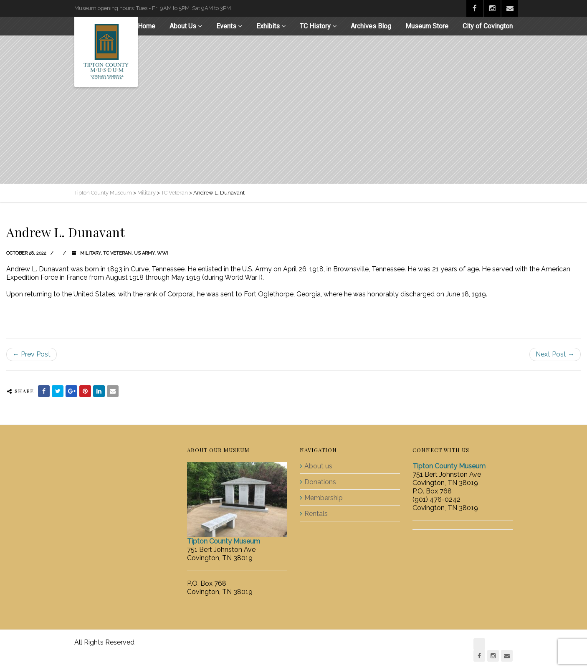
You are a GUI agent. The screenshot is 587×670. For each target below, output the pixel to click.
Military (90, 253)
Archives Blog (371, 26)
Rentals (316, 514)
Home (146, 26)
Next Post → (555, 354)
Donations (320, 482)
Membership (323, 498)
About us (318, 466)
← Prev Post (32, 354)
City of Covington (488, 26)
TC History (315, 26)
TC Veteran (117, 253)
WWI (162, 253)
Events (226, 26)
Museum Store (426, 26)
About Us (183, 26)
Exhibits (268, 26)
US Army (144, 253)
